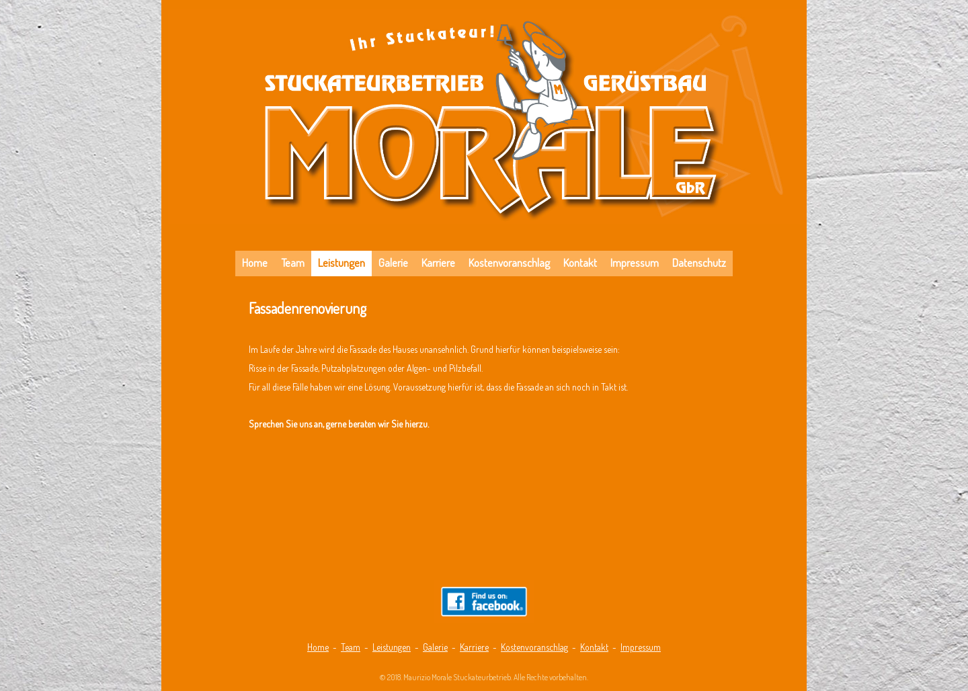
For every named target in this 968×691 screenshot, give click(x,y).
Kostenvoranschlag (534, 647)
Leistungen (391, 647)
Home (318, 647)
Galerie (435, 647)
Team (350, 647)
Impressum (640, 647)
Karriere (474, 647)
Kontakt (594, 647)
